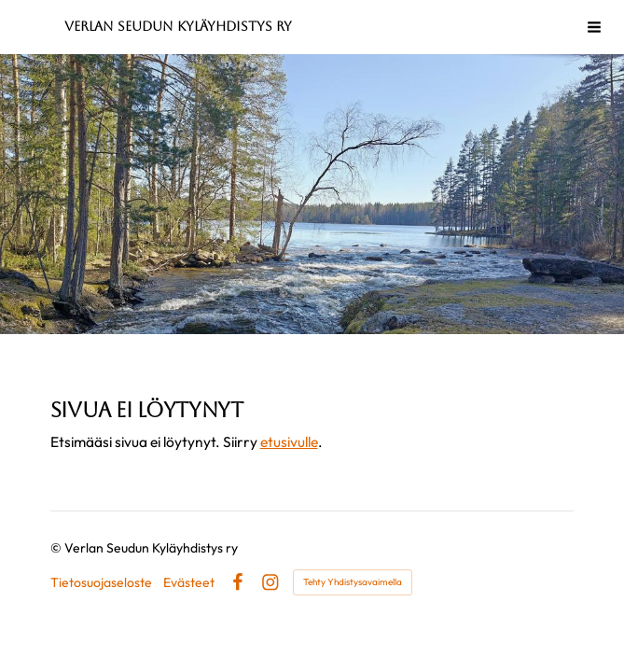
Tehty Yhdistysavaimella (352, 582)
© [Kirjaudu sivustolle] (57, 547)
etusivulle (289, 441)
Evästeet (189, 582)
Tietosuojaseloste (101, 582)
